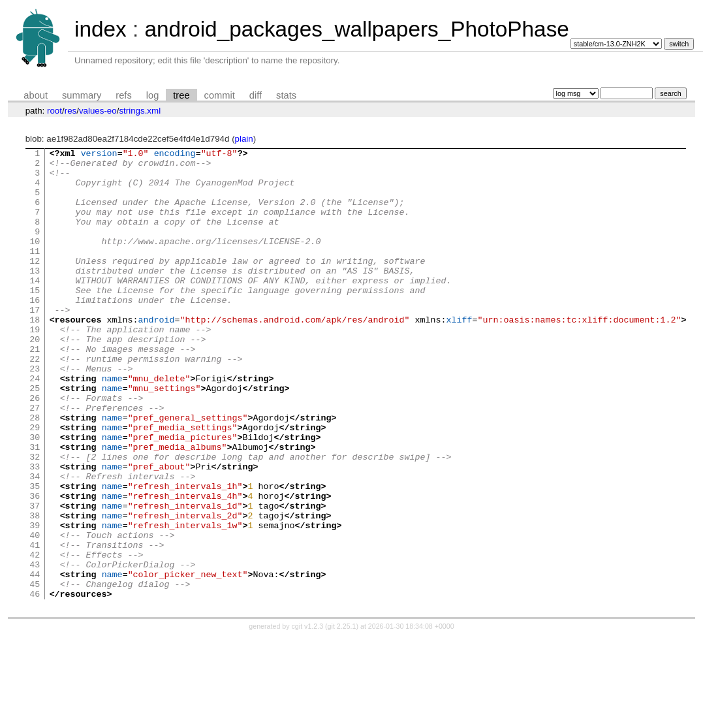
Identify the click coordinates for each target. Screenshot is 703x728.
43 (34, 648)
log (152, 95)
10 (34, 260)
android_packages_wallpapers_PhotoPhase (356, 29)
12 (34, 284)
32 (34, 519)
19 (34, 366)
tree (181, 95)
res (71, 111)
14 (34, 307)
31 (34, 507)
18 (34, 354)
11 (34, 272)
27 (34, 460)
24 (34, 425)
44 (34, 660)
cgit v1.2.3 (308, 716)
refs (123, 95)
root (54, 111)
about (35, 95)
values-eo (98, 111)
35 (34, 554)
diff (255, 95)
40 (34, 613)
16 (34, 331)
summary (81, 95)
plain (244, 139)
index (100, 29)
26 (34, 448)
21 (34, 390)
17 (34, 343)
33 (34, 531)
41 (34, 625)
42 (34, 636)
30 (34, 495)
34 (34, 542)
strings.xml (140, 111)
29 (34, 484)
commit (219, 95)
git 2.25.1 (342, 716)
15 (34, 319)
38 (34, 589)
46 (34, 683)
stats (286, 95)
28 (34, 472)
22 (34, 401)
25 (34, 437)
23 (34, 413)
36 (34, 566)
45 (34, 672)
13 (34, 296)
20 (34, 378)
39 (34, 601)
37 (34, 578)
